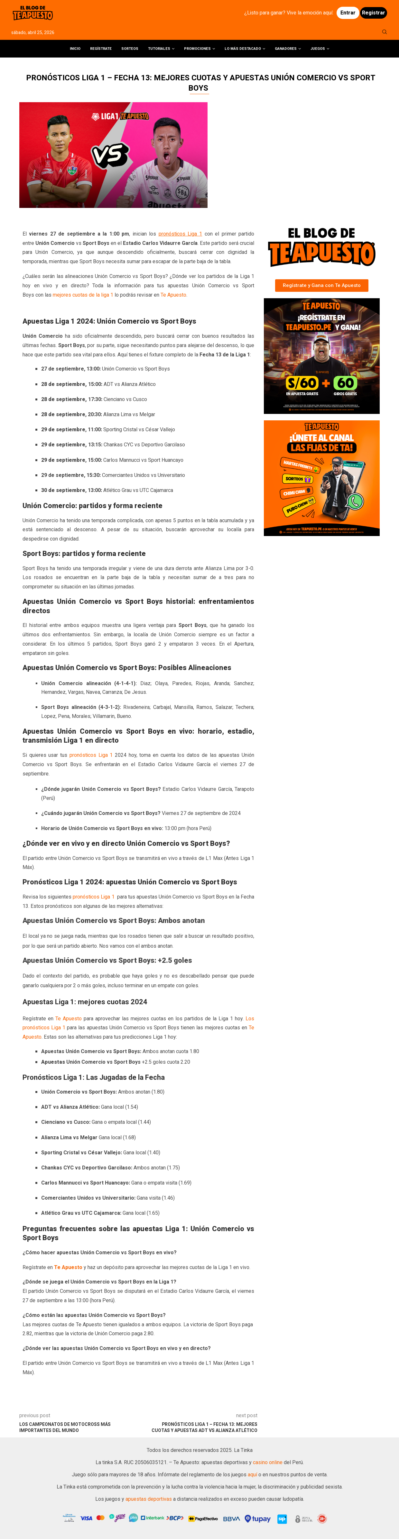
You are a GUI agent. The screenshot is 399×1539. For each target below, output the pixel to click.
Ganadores (286, 48)
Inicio (75, 48)
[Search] (384, 33)
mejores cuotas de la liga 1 (83, 295)
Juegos (318, 48)
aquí (253, 1475)
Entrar (348, 13)
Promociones (197, 48)
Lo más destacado (243, 48)
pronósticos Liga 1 (180, 234)
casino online (268, 1462)
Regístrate (101, 48)
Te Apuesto (173, 295)
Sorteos (129, 48)
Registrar (373, 13)
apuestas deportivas (149, 1499)
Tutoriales (159, 48)
